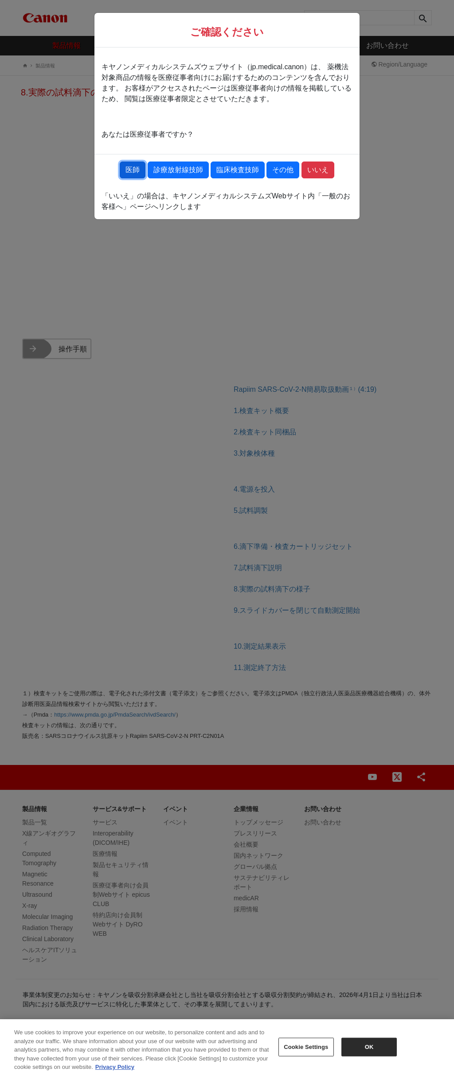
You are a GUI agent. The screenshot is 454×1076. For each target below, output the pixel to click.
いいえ (318, 169)
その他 (283, 169)
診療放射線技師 (178, 169)
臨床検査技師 (237, 169)
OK (369, 1047)
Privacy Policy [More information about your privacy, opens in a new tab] (114, 1067)
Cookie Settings (306, 1047)
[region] (227, 1047)
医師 (132, 169)
